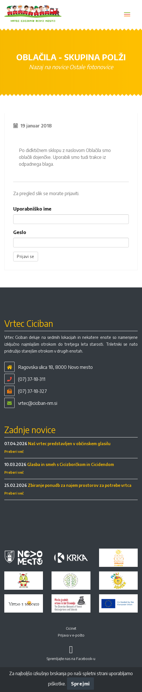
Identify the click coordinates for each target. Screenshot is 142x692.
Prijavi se (25, 256)
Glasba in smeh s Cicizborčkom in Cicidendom (70, 464)
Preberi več (14, 451)
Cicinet (71, 628)
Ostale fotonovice (91, 66)
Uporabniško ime (32, 209)
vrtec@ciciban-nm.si (37, 403)
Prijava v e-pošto (71, 635)
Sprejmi (80, 684)
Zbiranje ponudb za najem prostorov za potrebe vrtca (79, 485)
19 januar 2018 (36, 126)
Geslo (19, 232)
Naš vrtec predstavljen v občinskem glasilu (69, 443)
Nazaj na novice (48, 66)
